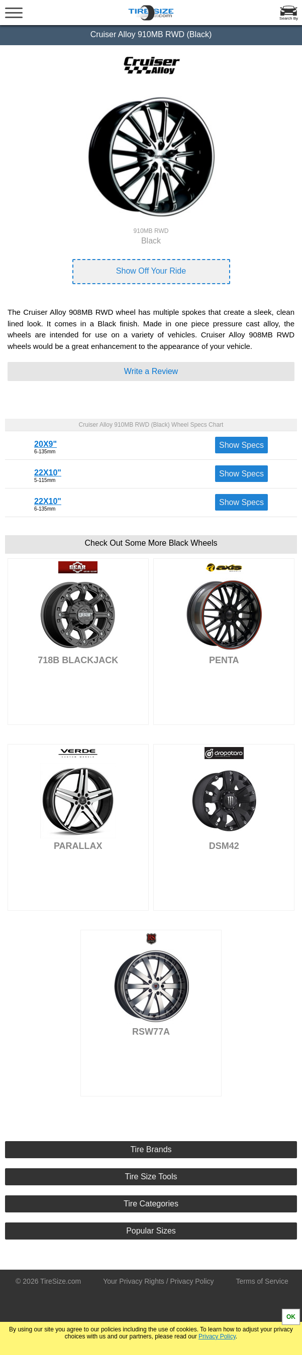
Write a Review (151, 371)
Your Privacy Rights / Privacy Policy (158, 1281)
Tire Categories (151, 1203)
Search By (288, 18)
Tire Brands (150, 1149)
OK (290, 1316)
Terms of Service (262, 1281)
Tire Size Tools (151, 1176)
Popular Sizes (151, 1230)
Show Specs (241, 445)
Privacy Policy (217, 1336)
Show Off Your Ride (151, 271)
